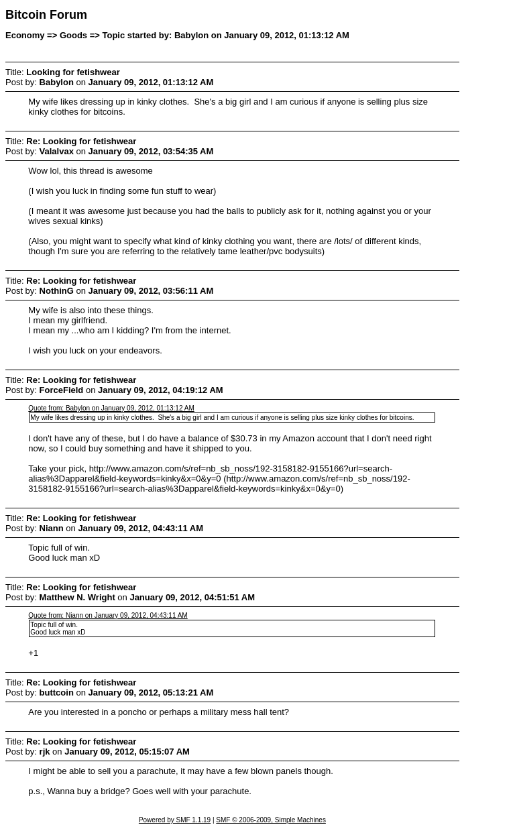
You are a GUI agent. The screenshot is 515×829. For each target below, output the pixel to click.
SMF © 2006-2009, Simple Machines (271, 820)
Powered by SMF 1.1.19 (175, 820)
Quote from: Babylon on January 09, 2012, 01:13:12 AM (111, 408)
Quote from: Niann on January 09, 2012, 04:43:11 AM (107, 615)
